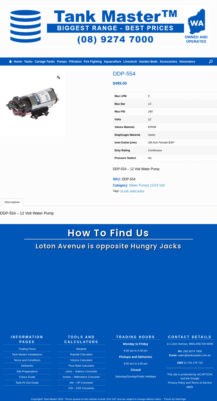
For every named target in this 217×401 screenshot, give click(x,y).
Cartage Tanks (45, 61)
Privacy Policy (176, 382)
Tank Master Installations (27, 354)
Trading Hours (27, 349)
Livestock (130, 61)
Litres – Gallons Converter (81, 371)
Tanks (28, 61)
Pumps (62, 61)
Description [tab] (12, 202)
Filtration (75, 61)
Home (18, 61)
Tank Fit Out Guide (27, 382)
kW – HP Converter (81, 382)
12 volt (124, 190)
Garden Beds (148, 61)
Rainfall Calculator (81, 354)
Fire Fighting (93, 61)
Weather (81, 349)
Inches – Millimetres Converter (81, 377)
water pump (137, 190)
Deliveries (27, 365)
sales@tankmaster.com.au (194, 355)
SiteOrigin (180, 399)
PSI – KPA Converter (81, 388)
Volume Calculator (81, 360)
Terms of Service (201, 382)
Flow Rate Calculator (81, 365)
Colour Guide (27, 377)
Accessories (168, 61)
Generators (187, 61)
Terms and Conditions (27, 360)
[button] (210, 61)
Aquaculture (112, 61)
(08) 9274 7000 (192, 351)
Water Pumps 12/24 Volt (147, 185)
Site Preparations (27, 371)
